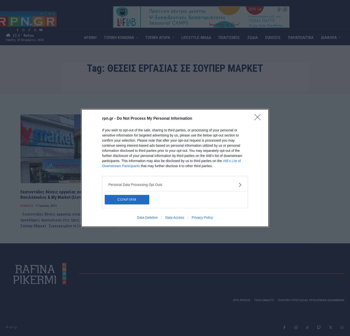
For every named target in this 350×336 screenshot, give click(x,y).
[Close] (259, 118)
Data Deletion (147, 218)
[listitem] (175, 184)
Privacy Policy (202, 218)
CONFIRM (127, 200)
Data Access (174, 218)
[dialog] (175, 168)
